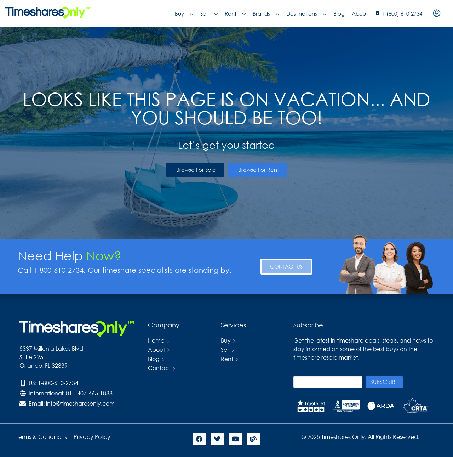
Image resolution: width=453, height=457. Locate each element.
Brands (266, 13)
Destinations (306, 13)
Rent (235, 13)
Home (156, 340)
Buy (184, 13)
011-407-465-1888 (89, 393)
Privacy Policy (93, 436)
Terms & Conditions (41, 436)
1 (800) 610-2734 (402, 13)
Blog (339, 13)
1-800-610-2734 (58, 383)
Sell (209, 13)
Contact (159, 368)
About (360, 13)
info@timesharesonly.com (80, 403)
